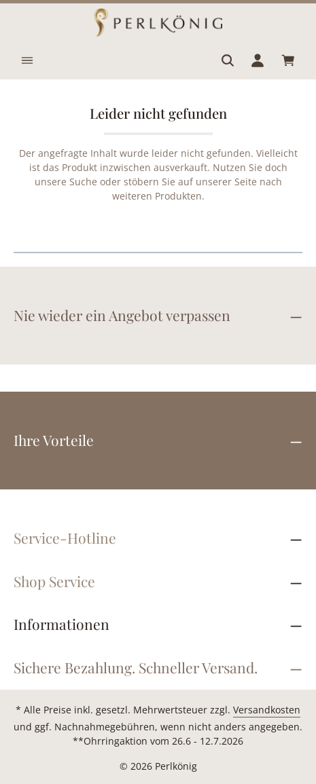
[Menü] (27, 60)
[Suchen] (227, 60)
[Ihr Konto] (257, 60)
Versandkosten (266, 709)
